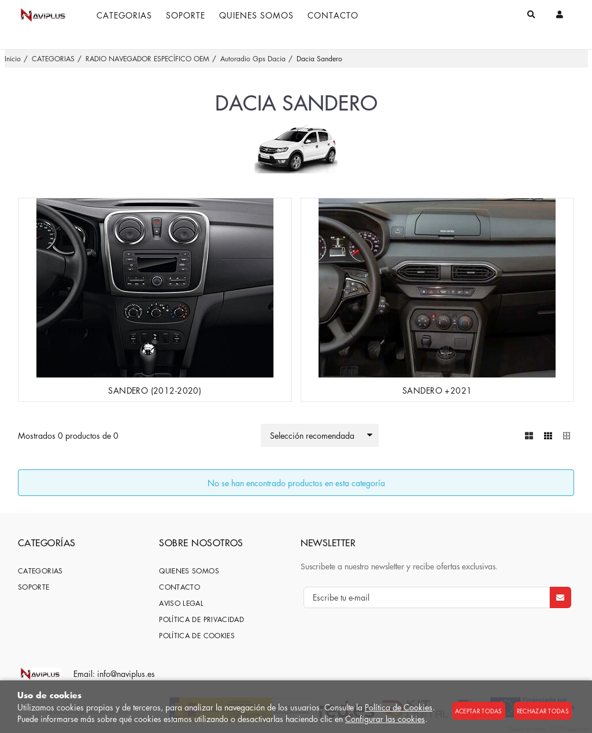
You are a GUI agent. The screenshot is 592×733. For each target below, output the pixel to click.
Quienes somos (189, 570)
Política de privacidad (201, 619)
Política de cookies (197, 635)
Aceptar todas (478, 710)
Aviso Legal (181, 603)
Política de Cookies (398, 707)
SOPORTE (34, 586)
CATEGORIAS (40, 570)
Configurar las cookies (385, 718)
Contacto (179, 586)
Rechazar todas (543, 710)
